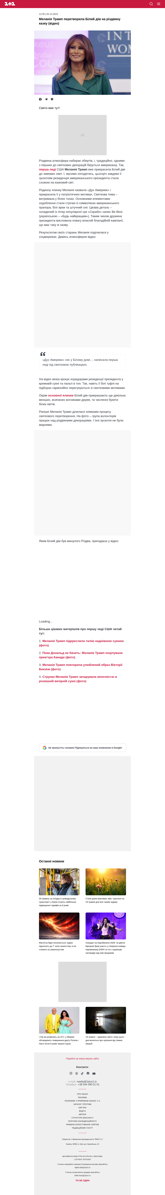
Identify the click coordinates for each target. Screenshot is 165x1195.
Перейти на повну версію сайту (82, 1058)
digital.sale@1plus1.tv (82, 1167)
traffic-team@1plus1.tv (82, 1175)
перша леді (47, 169)
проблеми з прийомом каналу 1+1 (82, 1101)
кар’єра (82, 1108)
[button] (158, 4)
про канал (82, 1094)
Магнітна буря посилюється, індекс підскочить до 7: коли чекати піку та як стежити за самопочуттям (57, 946)
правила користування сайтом (82, 1125)
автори (82, 1114)
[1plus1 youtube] (93, 1073)
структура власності (82, 1118)
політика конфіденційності (82, 1121)
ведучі (82, 1111)
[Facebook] (40, 99)
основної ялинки (60, 395)
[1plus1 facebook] (88, 1073)
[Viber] (52, 99)
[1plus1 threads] (76, 1073)
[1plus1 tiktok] (82, 1073)
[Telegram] (46, 99)
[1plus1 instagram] (71, 1073)
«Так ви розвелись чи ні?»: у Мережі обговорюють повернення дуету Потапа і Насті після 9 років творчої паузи (58, 1040)
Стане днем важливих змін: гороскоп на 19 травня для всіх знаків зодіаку (105, 900)
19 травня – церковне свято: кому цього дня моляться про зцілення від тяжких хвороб (105, 1040)
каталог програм (82, 1104)
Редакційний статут (82, 1128)
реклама (82, 1097)
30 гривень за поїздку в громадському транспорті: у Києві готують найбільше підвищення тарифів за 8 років (57, 902)
